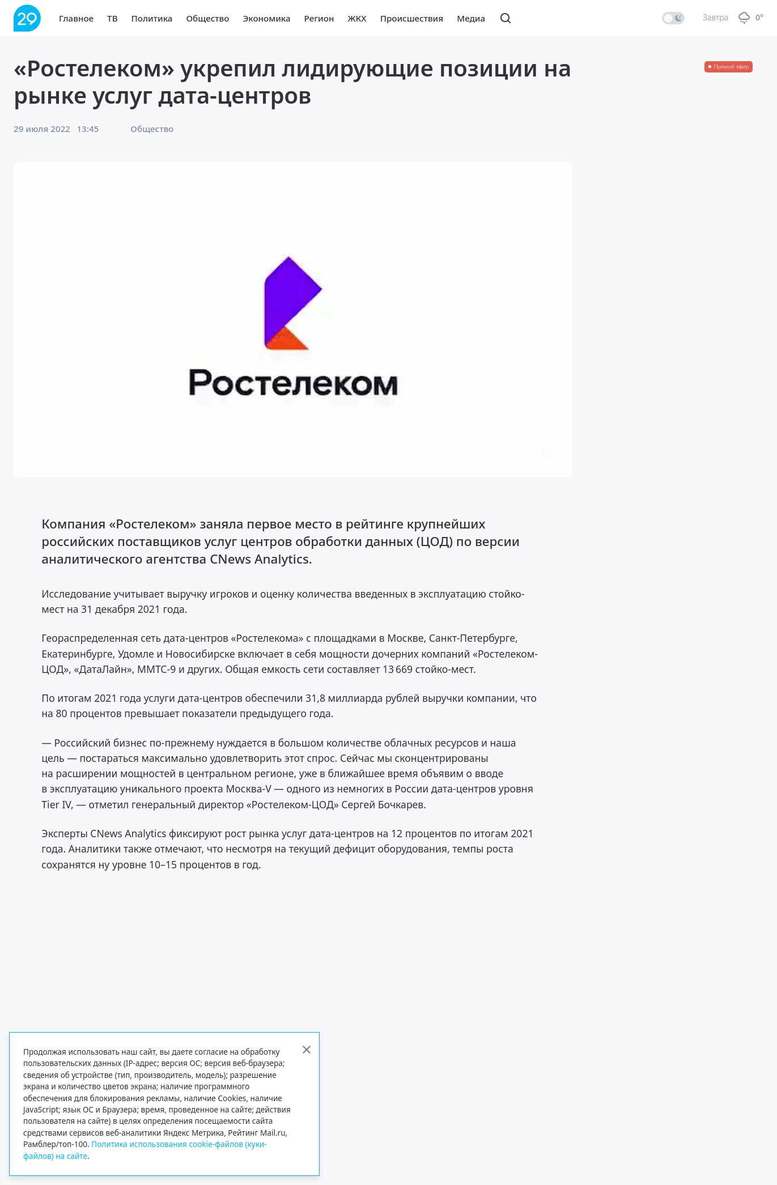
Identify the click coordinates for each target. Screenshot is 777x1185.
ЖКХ (356, 18)
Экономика (266, 18)
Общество (207, 18)
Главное (76, 18)
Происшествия (412, 18)
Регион (319, 18)
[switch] (673, 18)
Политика (152, 18)
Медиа (471, 18)
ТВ (112, 18)
